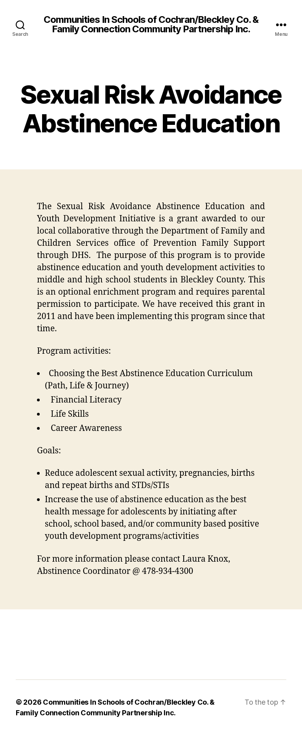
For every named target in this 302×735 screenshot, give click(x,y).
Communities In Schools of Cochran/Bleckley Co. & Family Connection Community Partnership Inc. (151, 24)
